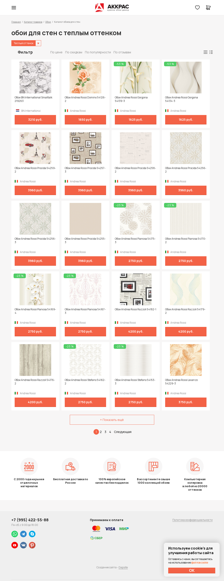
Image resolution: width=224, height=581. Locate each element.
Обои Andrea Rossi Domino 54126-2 (85, 99)
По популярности (98, 52)
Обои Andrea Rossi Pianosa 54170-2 (185, 240)
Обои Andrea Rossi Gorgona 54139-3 (131, 99)
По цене (56, 52)
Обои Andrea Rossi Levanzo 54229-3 (181, 381)
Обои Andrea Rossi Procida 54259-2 (35, 169)
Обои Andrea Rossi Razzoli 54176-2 (35, 381)
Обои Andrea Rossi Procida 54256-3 (35, 240)
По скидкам (73, 52)
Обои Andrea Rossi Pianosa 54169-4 (35, 311)
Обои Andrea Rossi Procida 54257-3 (85, 169)
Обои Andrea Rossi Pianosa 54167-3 (85, 311)
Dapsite (123, 567)
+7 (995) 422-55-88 (30, 519)
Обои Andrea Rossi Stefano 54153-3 (135, 381)
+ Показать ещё (112, 420)
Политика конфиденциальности (192, 520)
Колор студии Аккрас (112, 7)
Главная (16, 21)
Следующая (122, 432)
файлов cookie (199, 562)
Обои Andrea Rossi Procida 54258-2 (135, 169)
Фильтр (25, 52)
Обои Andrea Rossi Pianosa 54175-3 (135, 240)
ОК (192, 570)
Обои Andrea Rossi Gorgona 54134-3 (181, 99)
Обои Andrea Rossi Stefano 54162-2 (85, 381)
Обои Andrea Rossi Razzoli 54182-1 (135, 309)
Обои (48, 21)
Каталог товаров (33, 21)
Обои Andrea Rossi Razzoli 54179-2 (185, 311)
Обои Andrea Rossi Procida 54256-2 (185, 169)
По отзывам (122, 52)
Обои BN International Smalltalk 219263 (33, 99)
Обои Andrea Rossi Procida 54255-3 (85, 240)
